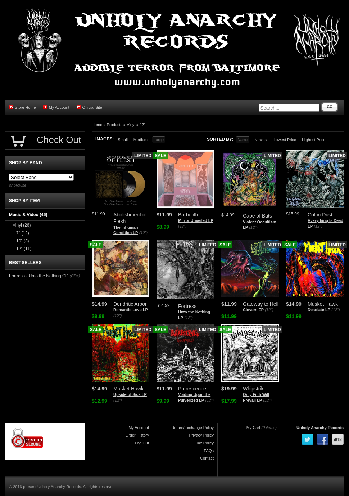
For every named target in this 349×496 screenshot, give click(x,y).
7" (22, 233)
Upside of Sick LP (130, 394)
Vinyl (131, 124)
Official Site (89, 107)
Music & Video (28, 214)
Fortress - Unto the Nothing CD (38, 275)
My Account (56, 107)
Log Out (142, 443)
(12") (143, 233)
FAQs (209, 450)
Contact (207, 458)
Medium (140, 140)
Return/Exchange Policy (193, 427)
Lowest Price (284, 140)
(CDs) (74, 276)
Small (123, 140)
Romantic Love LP (130, 310)
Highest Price (313, 140)
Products (114, 124)
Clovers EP (253, 310)
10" (22, 240)
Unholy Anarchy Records (320, 427)
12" (142, 124)
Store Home (22, 107)
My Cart (253, 427)
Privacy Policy (201, 435)
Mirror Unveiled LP (195, 220)
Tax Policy (205, 443)
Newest (261, 140)
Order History (137, 435)
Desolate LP (319, 310)
